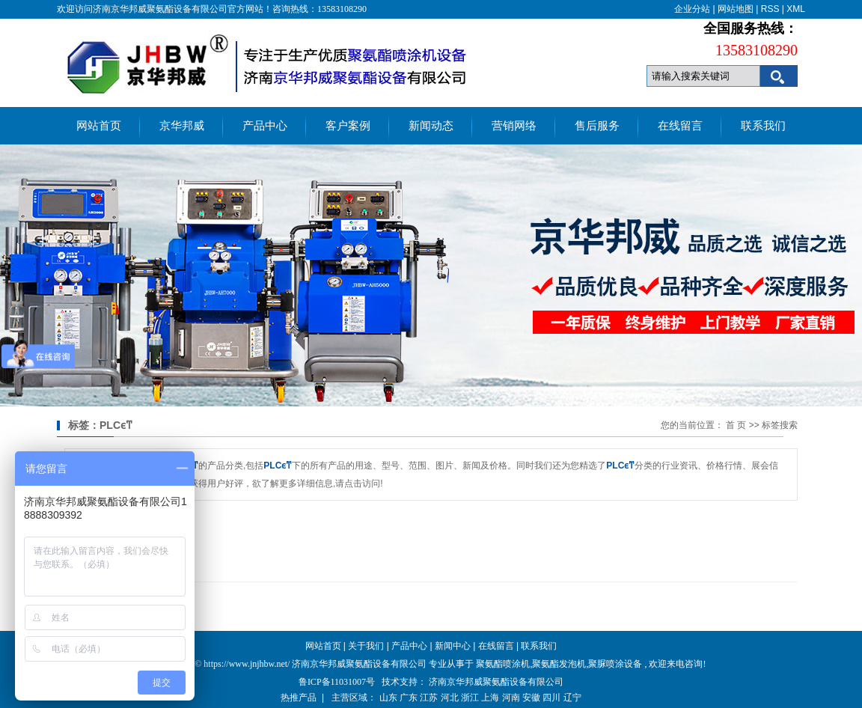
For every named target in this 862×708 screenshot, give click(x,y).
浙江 (470, 697)
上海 (490, 697)
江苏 (429, 697)
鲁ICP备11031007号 (337, 682)
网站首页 (98, 126)
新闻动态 (431, 126)
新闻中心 (453, 646)
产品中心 (264, 126)
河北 (450, 697)
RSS (770, 9)
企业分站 (692, 9)
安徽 (531, 697)
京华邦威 (181, 126)
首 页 (736, 425)
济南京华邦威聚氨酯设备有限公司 (496, 682)
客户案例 (347, 126)
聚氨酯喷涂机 (503, 664)
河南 (511, 697)
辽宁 (572, 697)
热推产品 (299, 697)
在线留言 (680, 126)
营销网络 (514, 126)
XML (795, 9)
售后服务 (597, 126)
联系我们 (763, 126)
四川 (551, 697)
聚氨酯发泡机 (559, 664)
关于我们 (366, 646)
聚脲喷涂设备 (615, 664)
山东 (388, 697)
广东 (409, 697)
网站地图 (736, 9)
